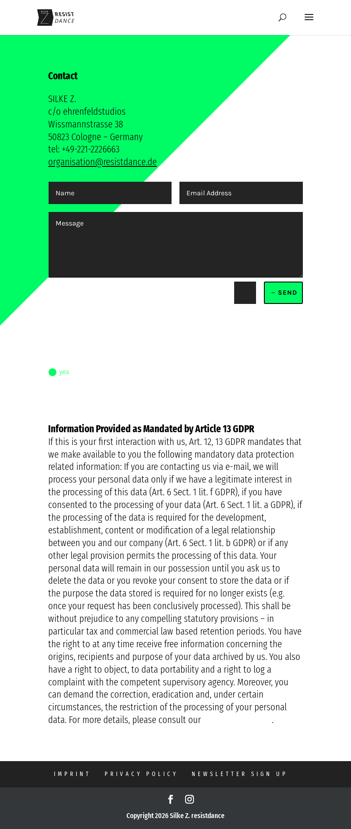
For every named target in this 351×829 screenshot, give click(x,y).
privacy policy (141, 774)
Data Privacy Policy (237, 719)
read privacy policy (84, 405)
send (287, 292)
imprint (72, 774)
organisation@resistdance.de (102, 161)
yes (59, 371)
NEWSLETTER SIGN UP (240, 774)
